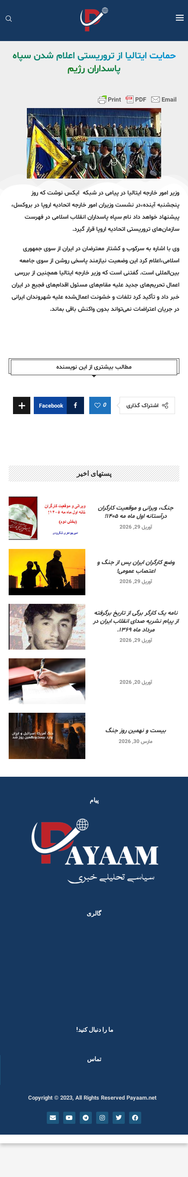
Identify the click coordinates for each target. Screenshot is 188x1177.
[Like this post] (97, 406)
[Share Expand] (21, 405)
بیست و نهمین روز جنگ (135, 731)
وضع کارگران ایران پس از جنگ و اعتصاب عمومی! (136, 566)
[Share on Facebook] (59, 405)
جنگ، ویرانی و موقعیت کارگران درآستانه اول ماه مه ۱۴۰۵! (135, 512)
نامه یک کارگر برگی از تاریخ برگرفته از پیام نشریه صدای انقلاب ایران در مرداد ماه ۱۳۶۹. (135, 621)
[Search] (8, 20)
